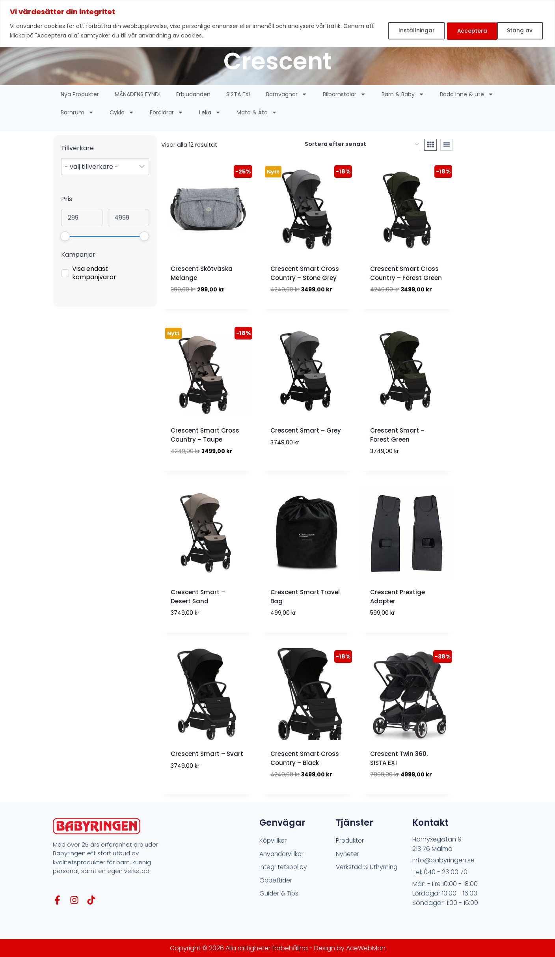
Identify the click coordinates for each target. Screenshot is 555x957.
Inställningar (407, 31)
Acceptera (518, 31)
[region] (277, 23)
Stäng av (464, 31)
